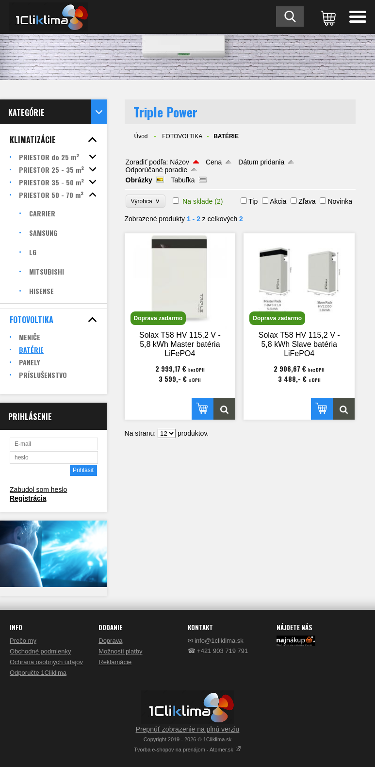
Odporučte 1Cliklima (38, 672)
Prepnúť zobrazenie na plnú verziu (188, 729)
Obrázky (139, 180)
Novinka (339, 201)
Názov (179, 162)
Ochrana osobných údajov (46, 662)
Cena (214, 162)
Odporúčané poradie (157, 170)
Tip (253, 201)
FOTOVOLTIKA (182, 136)
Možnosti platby (120, 651)
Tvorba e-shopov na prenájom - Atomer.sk (187, 749)
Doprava (110, 640)
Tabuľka (183, 180)
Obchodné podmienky (40, 651)
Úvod (141, 136)
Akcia (278, 201)
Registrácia (28, 498)
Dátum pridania (261, 162)
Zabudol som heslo (38, 489)
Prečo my (23, 640)
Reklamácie (114, 662)
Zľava (306, 201)
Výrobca (146, 201)
